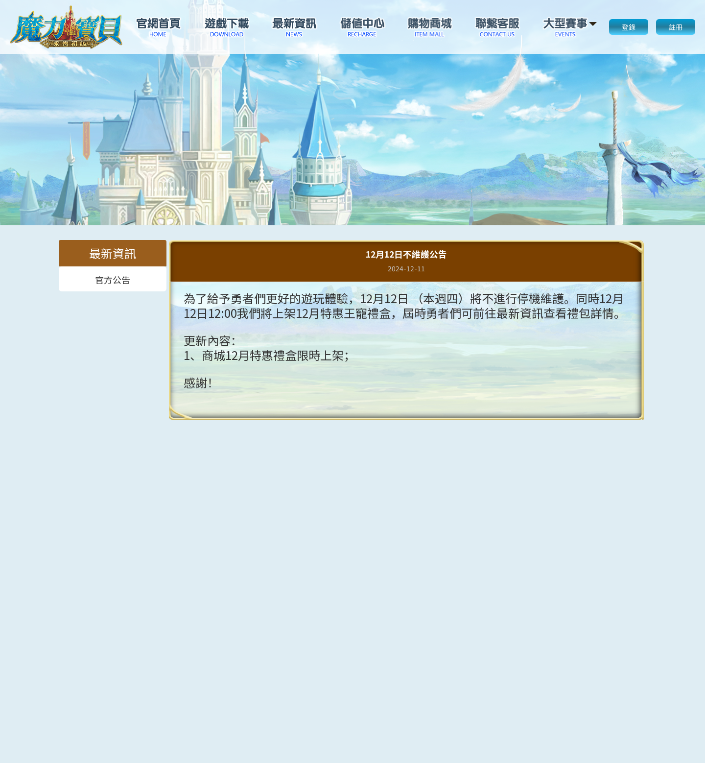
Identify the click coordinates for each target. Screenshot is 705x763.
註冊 (675, 27)
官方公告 (112, 279)
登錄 (628, 27)
